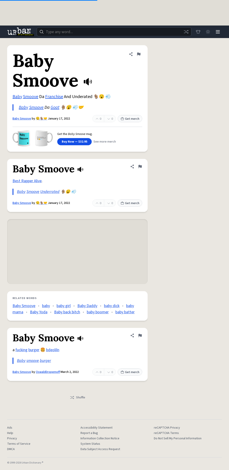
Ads (9, 427)
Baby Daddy (87, 306)
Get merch (130, 119)
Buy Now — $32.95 (74, 141)
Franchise (54, 97)
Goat (55, 107)
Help (10, 433)
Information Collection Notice (100, 438)
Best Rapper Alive (27, 181)
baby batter (125, 312)
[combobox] (114, 31)
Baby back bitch (67, 312)
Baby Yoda (38, 312)
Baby (17, 97)
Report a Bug (89, 433)
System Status (90, 444)
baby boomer (98, 312)
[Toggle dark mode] (208, 32)
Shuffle (77, 397)
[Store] (198, 32)
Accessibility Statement (96, 427)
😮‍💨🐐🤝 (41, 118)
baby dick (111, 306)
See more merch (104, 141)
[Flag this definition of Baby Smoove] (138, 54)
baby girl (64, 306)
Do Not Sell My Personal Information (177, 438)
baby (46, 306)
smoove (32, 360)
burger (33, 350)
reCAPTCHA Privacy (167, 427)
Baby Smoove (22, 118)
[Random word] (186, 31)
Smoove (30, 97)
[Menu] (218, 32)
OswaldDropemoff (48, 372)
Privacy (12, 438)
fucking (21, 350)
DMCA (11, 449)
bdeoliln (52, 350)
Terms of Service (18, 444)
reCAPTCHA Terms (166, 433)
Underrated (49, 191)
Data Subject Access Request (100, 449)
